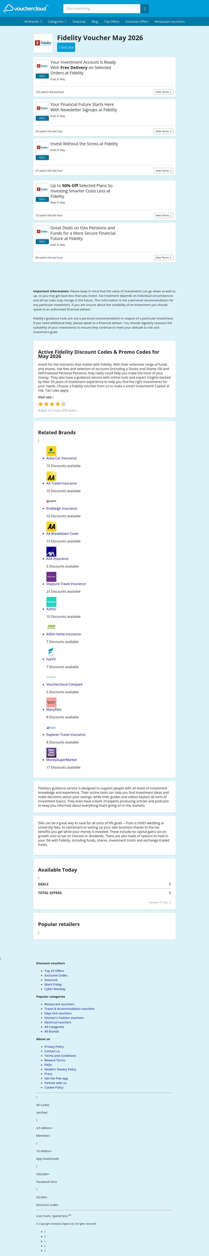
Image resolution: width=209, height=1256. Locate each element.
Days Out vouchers (58, 1013)
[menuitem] (33, 21)
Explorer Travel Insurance (66, 734)
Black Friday (53, 984)
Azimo (51, 609)
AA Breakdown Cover (62, 533)
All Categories (54, 1027)
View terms (163, 92)
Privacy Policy (54, 1046)
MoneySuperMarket (61, 759)
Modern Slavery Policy (60, 1069)
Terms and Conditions (60, 1055)
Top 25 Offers (54, 971)
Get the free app (56, 1078)
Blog (95, 21)
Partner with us (56, 1083)
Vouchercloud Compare (64, 684)
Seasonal (79, 21)
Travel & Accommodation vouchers (70, 1009)
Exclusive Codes (56, 975)
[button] (33, 21)
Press (48, 1074)
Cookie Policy (54, 1087)
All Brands (52, 1031)
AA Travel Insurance (61, 483)
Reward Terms (55, 1060)
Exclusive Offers (137, 21)
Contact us (52, 1051)
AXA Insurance (57, 558)
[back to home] (25, 8)
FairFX (51, 659)
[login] (52, 404)
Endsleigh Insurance (61, 508)
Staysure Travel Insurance (66, 584)
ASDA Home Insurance (63, 634)
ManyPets (53, 709)
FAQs (48, 1065)
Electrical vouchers (58, 1022)
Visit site (46, 397)
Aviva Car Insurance (61, 458)
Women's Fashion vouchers (64, 1018)
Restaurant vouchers (170, 21)
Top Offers (111, 21)
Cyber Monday (55, 989)
